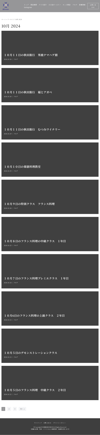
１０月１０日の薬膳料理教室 (22, 167)
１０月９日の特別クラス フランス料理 (29, 204)
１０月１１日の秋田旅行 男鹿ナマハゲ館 (31, 55)
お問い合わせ (93, 6)
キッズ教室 (67, 5)
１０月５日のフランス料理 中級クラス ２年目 (35, 390)
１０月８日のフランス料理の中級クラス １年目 (35, 241)
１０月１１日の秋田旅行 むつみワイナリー (32, 129)
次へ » (22, 409)
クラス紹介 (43, 5)
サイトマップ (38, 423)
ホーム (3, 19)
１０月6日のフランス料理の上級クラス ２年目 (34, 315)
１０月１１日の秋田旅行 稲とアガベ (28, 92)
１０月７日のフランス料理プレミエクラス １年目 (36, 278)
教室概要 (34, 5)
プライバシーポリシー (59, 423)
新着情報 (82, 5)
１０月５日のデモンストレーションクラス (30, 353)
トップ (26, 5)
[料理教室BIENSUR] (11, 6)
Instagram (28, 7)
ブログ (74, 5)
